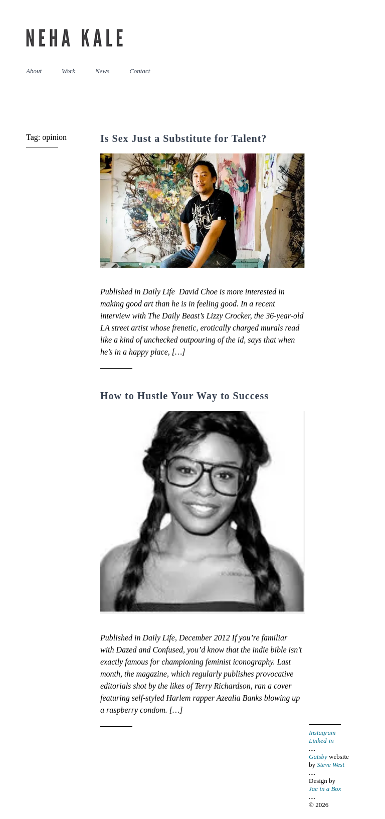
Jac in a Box (325, 788)
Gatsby (318, 756)
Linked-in (321, 740)
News (102, 71)
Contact (139, 71)
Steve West (330, 764)
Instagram (322, 732)
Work (68, 71)
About (34, 71)
